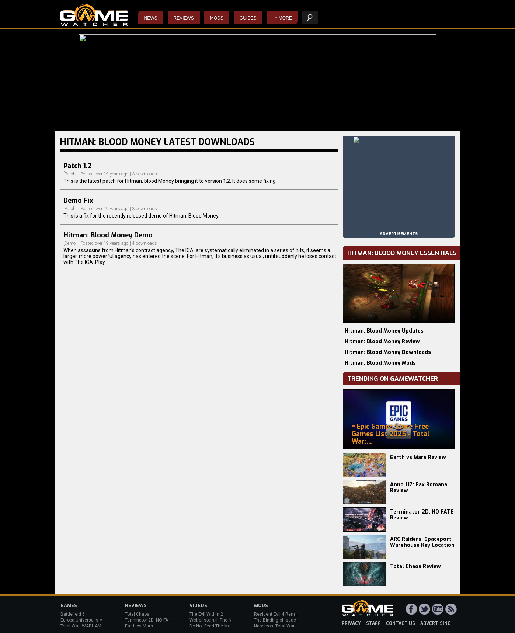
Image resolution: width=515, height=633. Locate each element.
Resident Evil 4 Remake (278, 614)
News (150, 18)
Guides (248, 18)
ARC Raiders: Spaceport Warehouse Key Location (422, 542)
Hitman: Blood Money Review (382, 341)
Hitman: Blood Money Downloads (388, 352)
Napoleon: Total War (274, 626)
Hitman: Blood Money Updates (384, 330)
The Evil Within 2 (206, 614)
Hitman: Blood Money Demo (108, 235)
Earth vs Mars (139, 626)
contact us (400, 623)
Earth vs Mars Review (418, 457)
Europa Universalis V (81, 620)
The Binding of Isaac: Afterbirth (285, 620)
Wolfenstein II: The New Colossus (223, 620)
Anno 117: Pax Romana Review (418, 487)
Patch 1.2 (77, 165)
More (285, 18)
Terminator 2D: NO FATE (149, 620)
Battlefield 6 (72, 614)
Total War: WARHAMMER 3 (87, 626)
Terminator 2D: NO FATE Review (422, 514)
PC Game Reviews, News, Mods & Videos (94, 15)
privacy (351, 623)
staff (373, 623)
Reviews (184, 18)
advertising (435, 623)
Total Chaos (137, 614)
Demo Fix (78, 200)
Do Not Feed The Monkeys (216, 626)
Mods (216, 18)
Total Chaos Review (415, 566)
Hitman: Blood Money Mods (380, 362)
